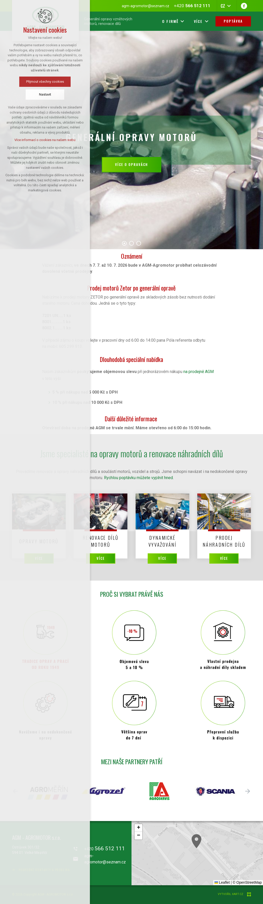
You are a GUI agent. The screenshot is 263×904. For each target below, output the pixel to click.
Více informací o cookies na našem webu (45, 140)
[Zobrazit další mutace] (229, 6)
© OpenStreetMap (247, 882)
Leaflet (222, 882)
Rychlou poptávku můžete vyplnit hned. (139, 477)
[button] (228, 864)
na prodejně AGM (198, 371)
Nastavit (45, 94)
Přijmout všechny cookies (45, 81)
